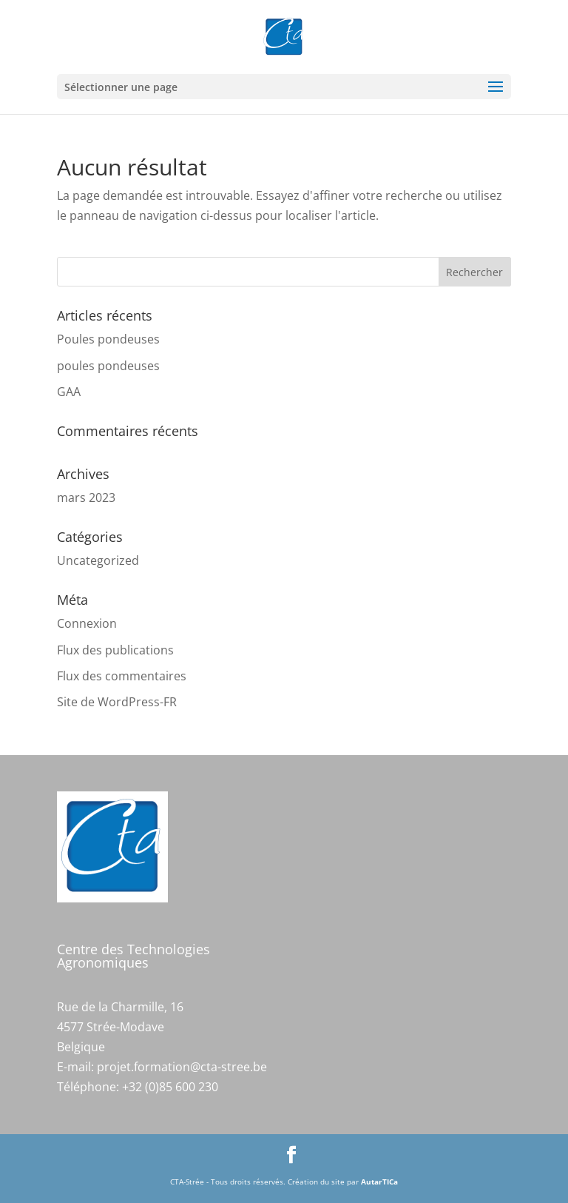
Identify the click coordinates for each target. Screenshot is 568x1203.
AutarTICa (379, 1181)
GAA (69, 391)
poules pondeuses (108, 366)
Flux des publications (115, 650)
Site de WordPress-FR (117, 702)
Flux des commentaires (121, 676)
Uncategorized (98, 560)
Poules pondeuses (108, 339)
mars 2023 (86, 497)
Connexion (87, 623)
